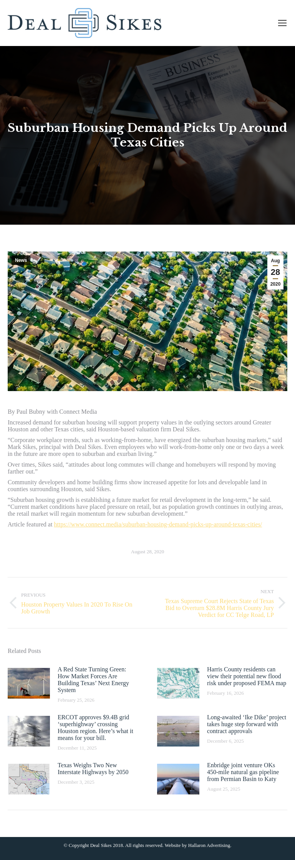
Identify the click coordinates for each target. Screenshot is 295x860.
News (21, 260)
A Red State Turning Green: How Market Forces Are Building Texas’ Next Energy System (93, 679)
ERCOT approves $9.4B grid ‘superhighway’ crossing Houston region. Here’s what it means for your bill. (95, 727)
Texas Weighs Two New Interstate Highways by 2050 (93, 768)
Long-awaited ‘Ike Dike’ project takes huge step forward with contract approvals (246, 724)
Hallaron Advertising (209, 845)
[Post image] (29, 683)
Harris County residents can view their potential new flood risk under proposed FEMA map (246, 676)
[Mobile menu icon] (282, 23)
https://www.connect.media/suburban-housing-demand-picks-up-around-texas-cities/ (158, 524)
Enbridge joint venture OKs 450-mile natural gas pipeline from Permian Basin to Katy (243, 772)
